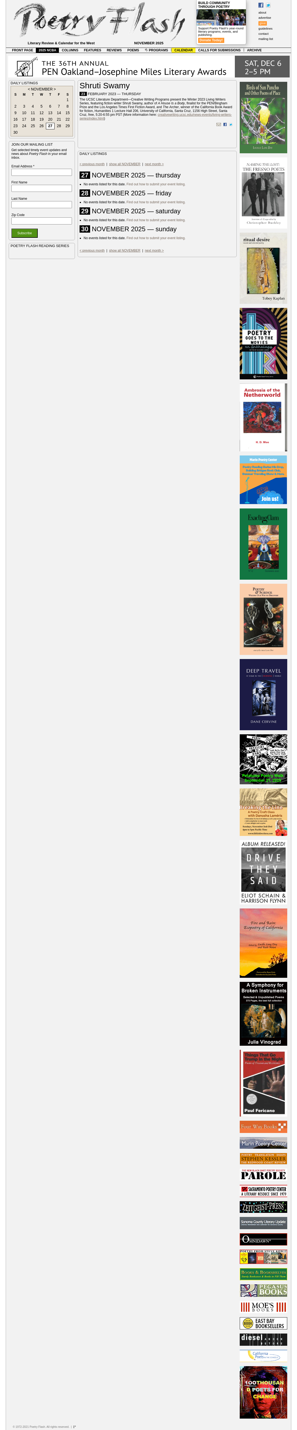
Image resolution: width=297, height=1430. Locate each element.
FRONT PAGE (22, 50)
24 (24, 126)
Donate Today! (211, 40)
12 (41, 113)
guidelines (265, 28)
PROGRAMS (156, 50)
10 (24, 113)
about (262, 12)
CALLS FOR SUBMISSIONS (219, 50)
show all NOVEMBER (124, 164)
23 (15, 126)
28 (59, 126)
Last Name (19, 198)
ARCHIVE (254, 50)
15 (67, 113)
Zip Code (18, 215)
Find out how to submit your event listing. (156, 184)
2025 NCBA (47, 50)
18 (33, 119)
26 (41, 126)
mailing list (265, 38)
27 (50, 126)
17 (24, 119)
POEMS (133, 50)
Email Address (22, 166)
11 (33, 113)
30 (15, 132)
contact (263, 33)
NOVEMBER (42, 89)
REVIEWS (114, 50)
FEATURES (92, 50)
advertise (264, 17)
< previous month (92, 164)
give (263, 23)
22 (67, 119)
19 (41, 119)
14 (59, 113)
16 (15, 119)
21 (59, 119)
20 (50, 119)
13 (50, 113)
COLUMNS (70, 50)
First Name (19, 182)
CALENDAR (184, 50)
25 (33, 126)
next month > (154, 164)
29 (67, 126)
